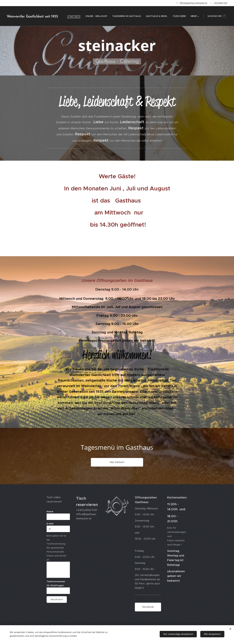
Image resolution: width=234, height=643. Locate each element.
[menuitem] (75, 16)
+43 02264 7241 (220, 3)
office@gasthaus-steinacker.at (193, 3)
